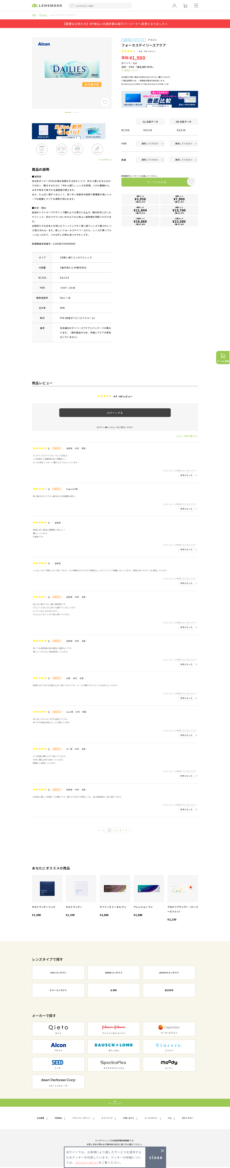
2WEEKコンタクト (114, 973)
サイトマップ (108, 1118)
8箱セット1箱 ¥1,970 (179, 211)
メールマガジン (152, 1118)
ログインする (115, 413)
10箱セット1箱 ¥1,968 (140, 222)
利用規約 (58, 1118)
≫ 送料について (129, 70)
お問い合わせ (129, 1118)
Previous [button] (29, 67)
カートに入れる (153, 183)
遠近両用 (169, 990)
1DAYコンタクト (58, 973)
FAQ (169, 1118)
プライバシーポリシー (82, 1118)
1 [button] (68, 113)
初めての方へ (186, 1118)
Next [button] (114, 67)
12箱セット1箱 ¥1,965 (179, 222)
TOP (34, 15)
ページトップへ (115, 1103)
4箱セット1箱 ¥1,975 (179, 200)
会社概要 (41, 1118)
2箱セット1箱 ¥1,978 (140, 200)
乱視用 (114, 990)
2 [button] (76, 113)
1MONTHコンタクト (169, 973)
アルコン (43, 15)
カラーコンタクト (58, 990)
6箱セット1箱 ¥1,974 (140, 211)
